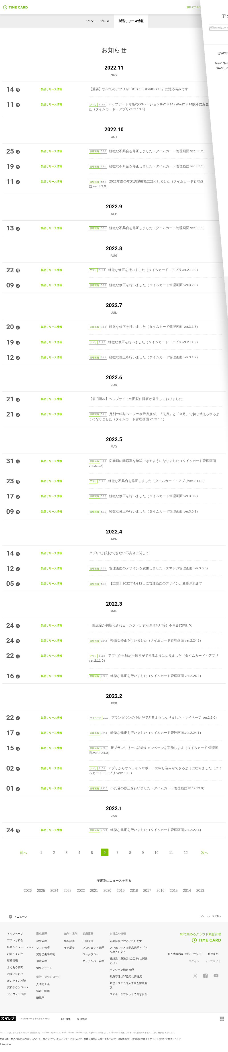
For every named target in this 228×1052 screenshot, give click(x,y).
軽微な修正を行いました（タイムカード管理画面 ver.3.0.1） (144, 511)
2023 (68, 890)
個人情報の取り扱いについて (184, 954)
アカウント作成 (16, 994)
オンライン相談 (16, 980)
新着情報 (12, 960)
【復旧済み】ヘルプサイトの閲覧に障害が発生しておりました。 (137, 399)
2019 (121, 890)
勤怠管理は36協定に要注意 (126, 976)
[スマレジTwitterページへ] (195, 975)
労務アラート (44, 968)
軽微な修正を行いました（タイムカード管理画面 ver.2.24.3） (146, 640)
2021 (94, 890)
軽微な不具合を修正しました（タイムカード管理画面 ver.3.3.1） (147, 166)
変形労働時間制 (45, 954)
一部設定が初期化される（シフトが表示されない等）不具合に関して (140, 625)
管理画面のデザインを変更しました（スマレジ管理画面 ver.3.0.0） (149, 568)
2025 (41, 890)
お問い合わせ (15, 974)
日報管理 (88, 941)
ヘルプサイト (213, 961)
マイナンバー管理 (93, 961)
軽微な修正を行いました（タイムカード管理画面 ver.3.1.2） (144, 357)
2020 (107, 890)
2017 (147, 890)
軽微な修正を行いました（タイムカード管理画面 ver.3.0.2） (144, 496)
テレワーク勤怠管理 (122, 969)
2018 (134, 890)
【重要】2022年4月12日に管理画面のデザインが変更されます (145, 583)
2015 (174, 890)
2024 (54, 890)
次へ (204, 853)
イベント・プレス (96, 21)
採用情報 (82, 1019)
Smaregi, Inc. (7, 1044)
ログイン (194, 961)
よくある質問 (15, 967)
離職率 (40, 997)
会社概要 (66, 1019)
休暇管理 (41, 961)
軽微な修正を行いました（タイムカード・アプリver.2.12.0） (144, 270)
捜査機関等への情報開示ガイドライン (137, 1039)
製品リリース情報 (131, 21)
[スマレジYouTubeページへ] (216, 975)
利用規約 (213, 954)
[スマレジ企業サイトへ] (8, 1018)
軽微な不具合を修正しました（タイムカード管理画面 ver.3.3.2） (147, 151)
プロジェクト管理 (93, 947)
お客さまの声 (15, 953)
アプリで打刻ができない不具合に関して (119, 553)
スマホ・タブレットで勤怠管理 (128, 994)
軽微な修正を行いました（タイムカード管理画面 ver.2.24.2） (146, 676)
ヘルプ (177, 1039)
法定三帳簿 (43, 991)
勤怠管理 (41, 941)
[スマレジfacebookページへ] (205, 975)
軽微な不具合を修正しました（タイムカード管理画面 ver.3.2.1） (147, 228)
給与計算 (69, 941)
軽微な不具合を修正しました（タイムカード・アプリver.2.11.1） (147, 481)
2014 (187, 890)
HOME (10, 916)
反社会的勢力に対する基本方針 (100, 1039)
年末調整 (69, 947)
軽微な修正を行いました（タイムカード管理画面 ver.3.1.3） (144, 326)
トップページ (15, 933)
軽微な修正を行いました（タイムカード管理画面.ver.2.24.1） (146, 732)
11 (171, 853)
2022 (81, 890)
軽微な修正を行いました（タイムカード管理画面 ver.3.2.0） (144, 285)
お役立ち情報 (118, 933)
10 (157, 853)
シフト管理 (43, 947)
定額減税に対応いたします (126, 941)
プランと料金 (15, 940)
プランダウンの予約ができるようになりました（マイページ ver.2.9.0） (154, 717)
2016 (161, 890)
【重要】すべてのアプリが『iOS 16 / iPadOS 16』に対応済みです (138, 89)
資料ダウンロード (17, 987)
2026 (28, 890)
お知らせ (114, 50)
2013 (200, 890)
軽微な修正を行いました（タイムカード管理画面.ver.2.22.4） (146, 830)
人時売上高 (43, 984)
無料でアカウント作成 (199, 7)
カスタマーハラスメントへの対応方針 (62, 1039)
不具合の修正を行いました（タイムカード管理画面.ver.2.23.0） (147, 788)
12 (186, 853)
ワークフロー (91, 954)
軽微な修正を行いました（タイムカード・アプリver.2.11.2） (144, 342)
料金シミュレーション (20, 947)
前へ (23, 853)
